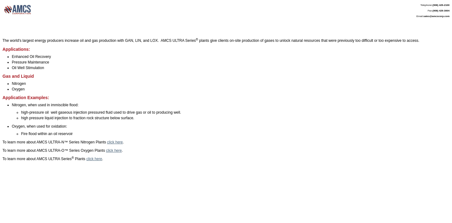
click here (115, 142)
